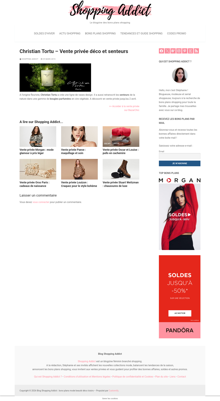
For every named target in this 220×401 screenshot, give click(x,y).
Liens (173, 376)
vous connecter (41, 202)
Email (161, 151)
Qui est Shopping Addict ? (48, 376)
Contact (181, 376)
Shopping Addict (29, 59)
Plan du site (161, 376)
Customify (113, 390)
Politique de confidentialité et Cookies (132, 376)
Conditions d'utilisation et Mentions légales (87, 376)
